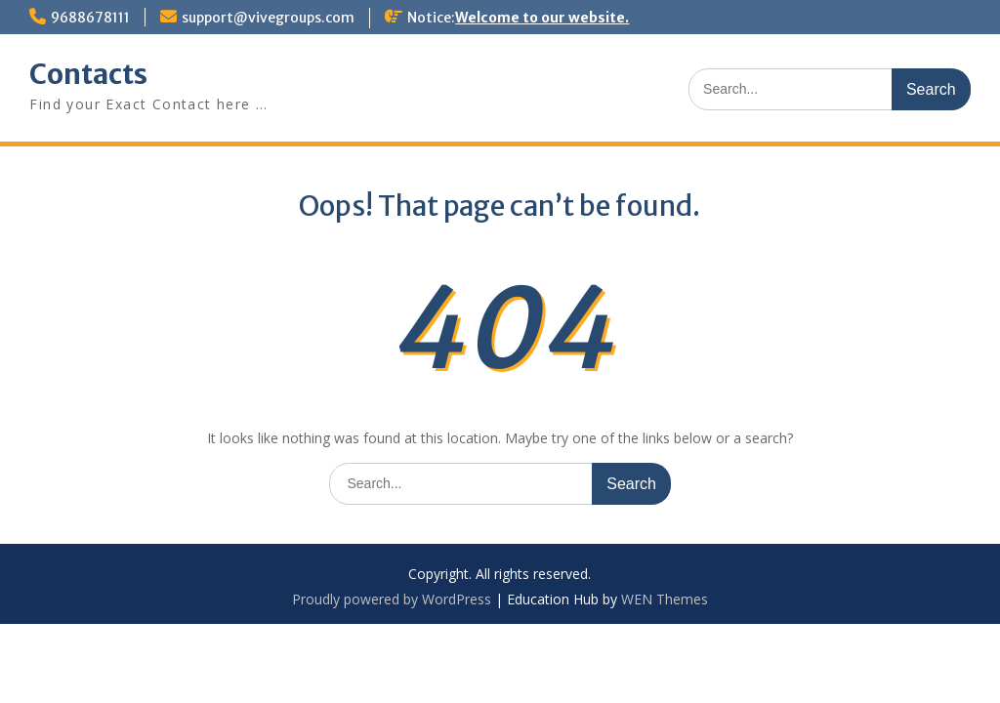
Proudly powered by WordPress (391, 599)
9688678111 (90, 17)
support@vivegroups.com (268, 17)
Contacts (88, 74)
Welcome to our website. (542, 17)
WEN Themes (664, 599)
